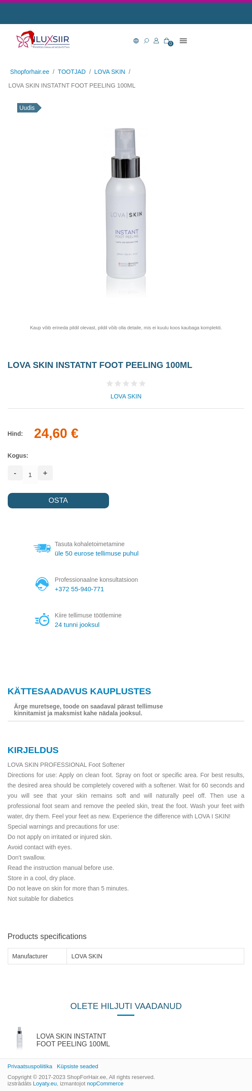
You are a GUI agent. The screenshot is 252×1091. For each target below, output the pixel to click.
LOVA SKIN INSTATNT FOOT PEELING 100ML (73, 1040)
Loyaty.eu (45, 1083)
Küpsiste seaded (77, 1066)
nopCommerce (105, 1083)
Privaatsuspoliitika (30, 1066)
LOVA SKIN (125, 396)
